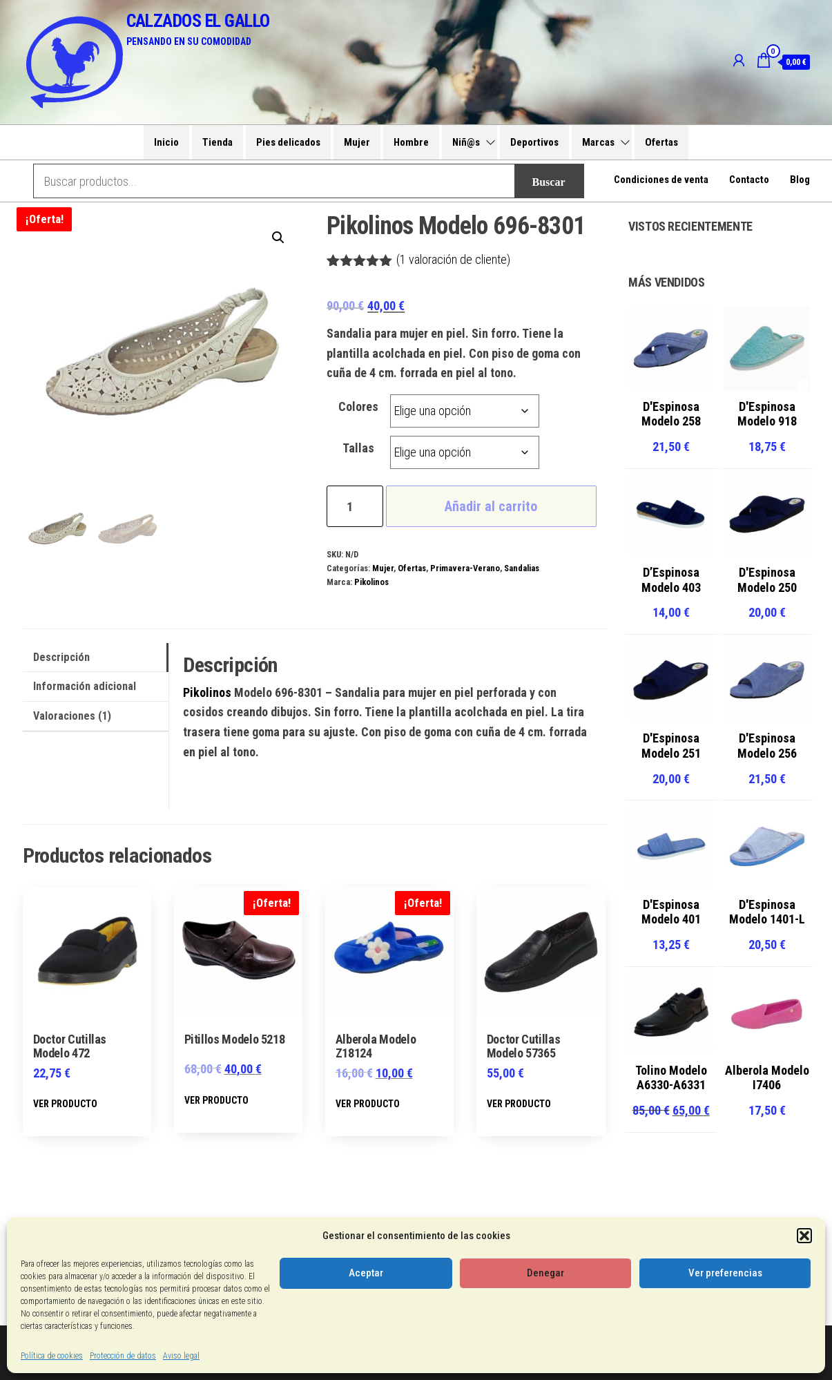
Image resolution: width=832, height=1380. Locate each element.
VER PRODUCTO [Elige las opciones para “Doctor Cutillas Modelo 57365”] (519, 1103)
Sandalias (521, 568)
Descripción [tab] (61, 657)
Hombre (411, 142)
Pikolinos (371, 582)
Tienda (217, 142)
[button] (804, 1236)
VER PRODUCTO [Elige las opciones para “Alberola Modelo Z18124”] (368, 1103)
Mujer (357, 142)
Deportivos (534, 142)
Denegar (545, 1273)
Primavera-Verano (465, 568)
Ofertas (661, 142)
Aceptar (366, 1273)
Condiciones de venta (661, 181)
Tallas (358, 448)
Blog (800, 181)
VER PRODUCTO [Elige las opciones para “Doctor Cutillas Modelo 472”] (65, 1103)
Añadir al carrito (491, 506)
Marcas (598, 142)
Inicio (166, 142)
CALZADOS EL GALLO (198, 20)
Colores (358, 406)
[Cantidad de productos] (355, 506)
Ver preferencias (725, 1273)
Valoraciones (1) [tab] (72, 715)
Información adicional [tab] (84, 686)
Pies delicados (288, 142)
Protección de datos (123, 1356)
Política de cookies (52, 1356)
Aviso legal (181, 1356)
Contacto (749, 181)
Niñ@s (466, 142)
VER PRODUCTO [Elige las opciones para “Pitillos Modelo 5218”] (216, 1100)
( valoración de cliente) (453, 259)
